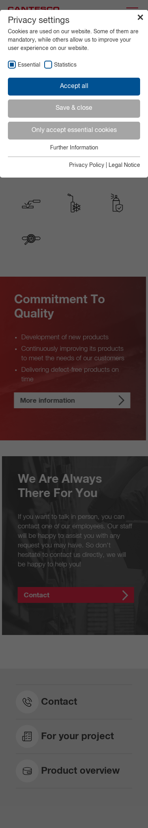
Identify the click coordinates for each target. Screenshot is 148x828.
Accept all (74, 86)
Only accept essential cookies (74, 130)
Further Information (74, 148)
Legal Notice (124, 165)
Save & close (74, 108)
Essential (29, 65)
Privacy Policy (86, 165)
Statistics (65, 65)
